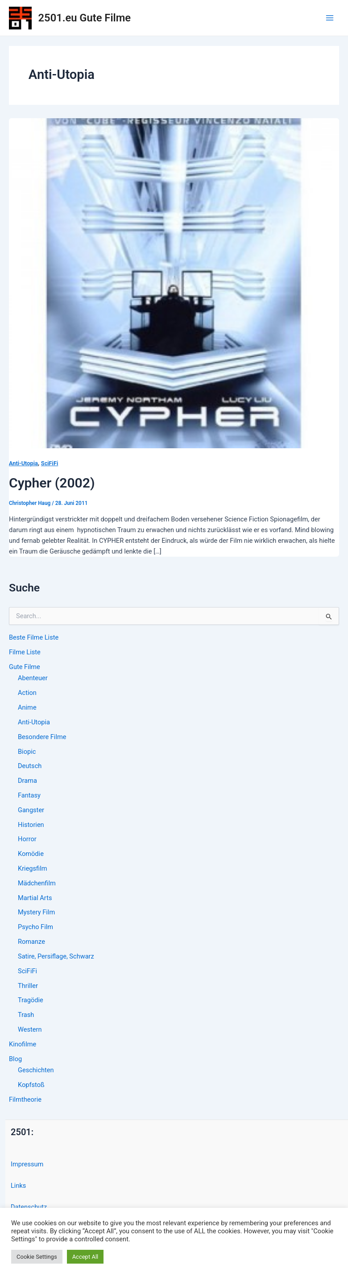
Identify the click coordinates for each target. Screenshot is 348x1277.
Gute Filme (24, 667)
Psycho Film (35, 927)
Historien (31, 825)
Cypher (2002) (52, 483)
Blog (15, 1059)
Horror (27, 839)
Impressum (27, 1164)
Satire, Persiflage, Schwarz (56, 956)
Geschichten (36, 1070)
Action (27, 693)
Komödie (31, 854)
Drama (27, 781)
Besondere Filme (42, 737)
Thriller (28, 986)
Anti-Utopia (34, 722)
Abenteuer (33, 678)
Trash (26, 1015)
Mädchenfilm (37, 883)
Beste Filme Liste (33, 637)
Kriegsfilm (32, 868)
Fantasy (29, 795)
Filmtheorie (25, 1099)
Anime (27, 707)
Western (29, 1029)
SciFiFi (27, 971)
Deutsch (29, 766)
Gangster (31, 810)
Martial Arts (35, 898)
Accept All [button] (85, 1256)
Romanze (31, 942)
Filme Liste (25, 652)
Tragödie (30, 1000)
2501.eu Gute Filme (84, 18)
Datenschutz (29, 1207)
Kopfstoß (31, 1085)
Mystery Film (36, 912)
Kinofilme (22, 1044)
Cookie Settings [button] (37, 1256)
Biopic (27, 752)
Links (18, 1186)
